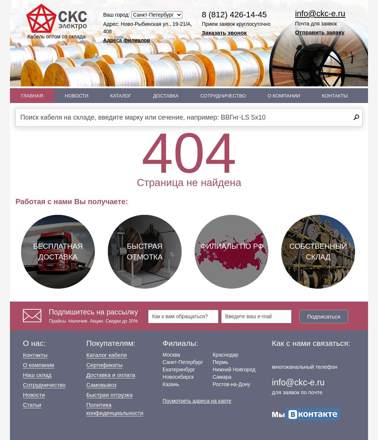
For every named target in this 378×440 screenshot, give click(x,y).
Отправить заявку (319, 32)
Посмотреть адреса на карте (196, 401)
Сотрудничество (223, 96)
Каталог (120, 96)
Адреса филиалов (126, 40)
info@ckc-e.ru (320, 13)
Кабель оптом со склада (56, 21)
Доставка (166, 96)
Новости (77, 96)
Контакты (335, 96)
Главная (32, 96)
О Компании (284, 96)
